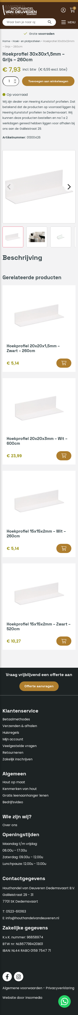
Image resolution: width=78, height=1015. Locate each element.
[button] (63, 363)
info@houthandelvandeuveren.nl (32, 918)
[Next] (68, 186)
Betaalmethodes (16, 719)
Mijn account (12, 739)
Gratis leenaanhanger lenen (25, 795)
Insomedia (33, 997)
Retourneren (12, 752)
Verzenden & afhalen (19, 726)
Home (6, 41)
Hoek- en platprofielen (26, 41)
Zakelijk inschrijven (17, 759)
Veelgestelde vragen (19, 746)
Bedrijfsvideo (12, 802)
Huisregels (10, 732)
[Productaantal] (10, 81)
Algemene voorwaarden (22, 988)
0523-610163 (16, 911)
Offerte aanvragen (38, 686)
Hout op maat (13, 782)
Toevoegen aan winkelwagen (48, 81)
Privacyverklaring (60, 988)
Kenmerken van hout (19, 788)
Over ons (9, 825)
